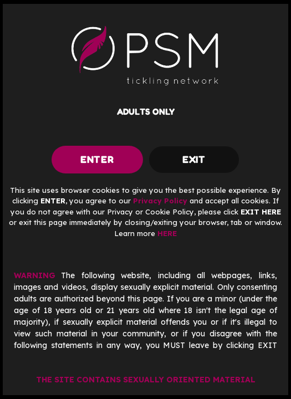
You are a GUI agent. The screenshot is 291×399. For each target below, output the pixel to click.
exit (194, 159)
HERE (167, 233)
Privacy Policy (160, 200)
